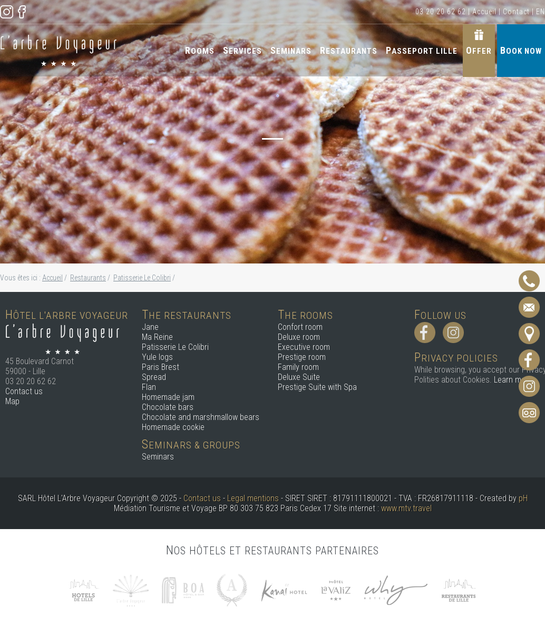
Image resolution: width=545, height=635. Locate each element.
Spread (154, 377)
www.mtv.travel (406, 508)
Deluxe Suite (299, 377)
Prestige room (302, 357)
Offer (479, 50)
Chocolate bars (167, 407)
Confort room (300, 327)
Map (12, 401)
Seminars (291, 50)
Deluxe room (299, 337)
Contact (516, 11)
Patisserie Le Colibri (175, 347)
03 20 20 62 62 (440, 11)
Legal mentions (253, 498)
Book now (521, 50)
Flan (149, 387)
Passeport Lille (422, 50)
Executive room (304, 347)
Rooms (200, 50)
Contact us (24, 391)
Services (242, 50)
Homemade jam (168, 397)
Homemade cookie (173, 427)
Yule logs (157, 357)
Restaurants (348, 50)
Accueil (484, 11)
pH (523, 498)
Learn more (513, 380)
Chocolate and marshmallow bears (200, 417)
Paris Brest (160, 367)
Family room (298, 367)
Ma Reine (157, 337)
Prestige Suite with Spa (317, 387)
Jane (150, 327)
